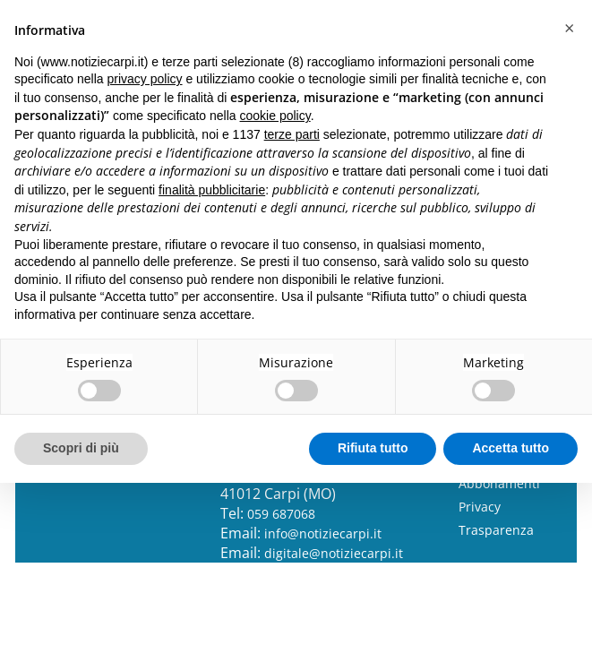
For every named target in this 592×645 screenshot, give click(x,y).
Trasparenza (496, 529)
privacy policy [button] (145, 79)
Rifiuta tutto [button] (373, 448)
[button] (568, 28)
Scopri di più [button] (81, 448)
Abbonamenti (499, 483)
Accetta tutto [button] (510, 448)
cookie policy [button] (275, 115)
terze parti (292, 134)
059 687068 (281, 513)
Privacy (480, 506)
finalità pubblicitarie (212, 190)
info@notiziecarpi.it (323, 533)
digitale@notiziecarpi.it (333, 553)
